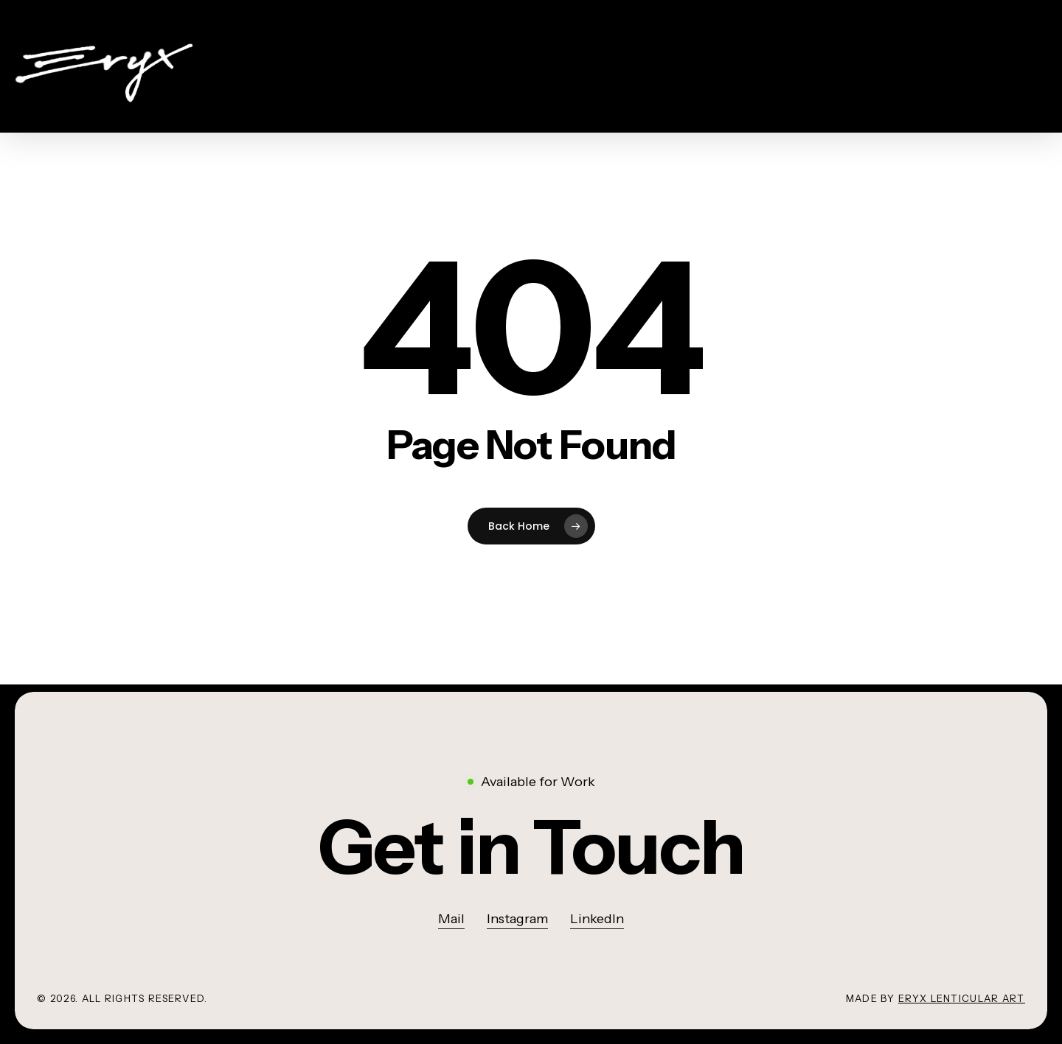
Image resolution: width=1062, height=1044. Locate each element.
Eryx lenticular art (961, 998)
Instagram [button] (517, 919)
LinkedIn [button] (597, 919)
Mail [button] (451, 919)
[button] (531, 848)
